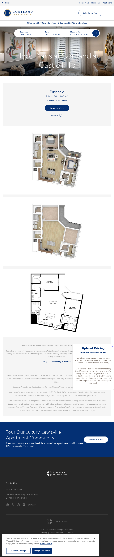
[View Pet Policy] (29, 504)
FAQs (45, 361)
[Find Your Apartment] (95, 33)
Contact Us (84, 3)
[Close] (94, 539)
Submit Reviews (56, 532)
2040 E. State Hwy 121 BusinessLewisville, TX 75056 (22, 496)
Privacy (44, 532)
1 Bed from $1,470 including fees (41, 23)
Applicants (107, 3)
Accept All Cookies (42, 551)
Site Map (69, 532)
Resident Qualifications (61, 361)
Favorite (57, 115)
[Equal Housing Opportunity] (7, 504)
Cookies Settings (18, 551)
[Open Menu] (109, 13)
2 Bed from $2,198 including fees (72, 23)
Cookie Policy (46, 544)
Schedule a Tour (90, 13)
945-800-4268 (14, 489)
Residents (95, 3)
